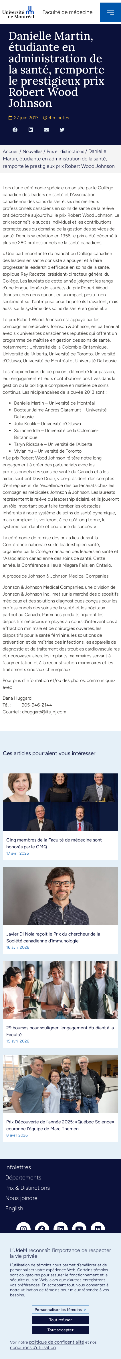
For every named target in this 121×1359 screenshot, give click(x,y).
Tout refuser (60, 1320)
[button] (15, 129)
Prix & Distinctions (27, 1187)
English (14, 1208)
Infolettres (18, 1167)
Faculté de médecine (67, 12)
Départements (23, 1177)
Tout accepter (60, 1330)
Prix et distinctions (65, 151)
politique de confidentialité (56, 1342)
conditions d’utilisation (33, 1347)
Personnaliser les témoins (60, 1309)
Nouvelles (32, 151)
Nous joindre (21, 1198)
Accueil (10, 151)
